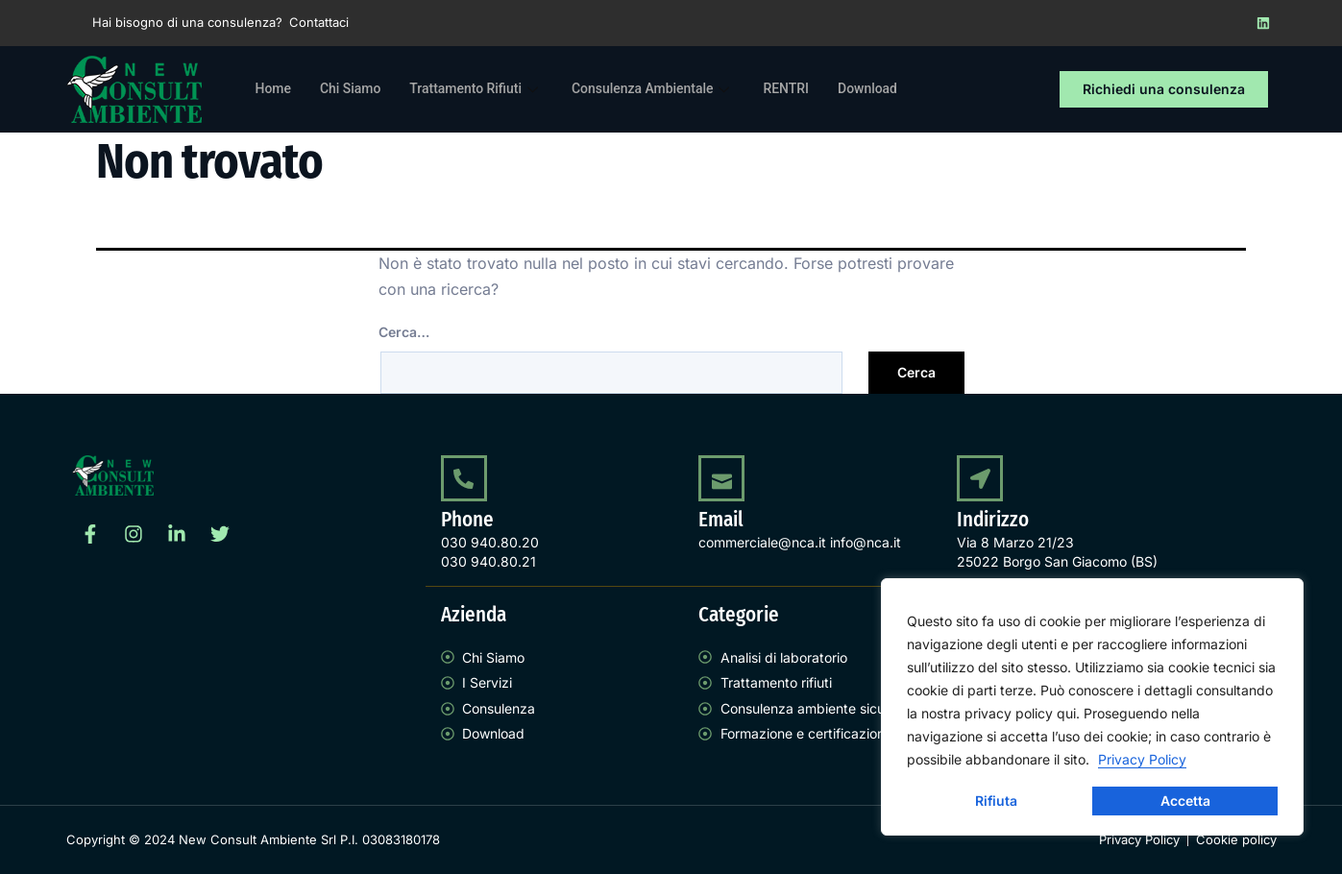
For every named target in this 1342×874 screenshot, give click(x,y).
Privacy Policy (1142, 759)
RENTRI (814, 89)
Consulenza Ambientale (675, 89)
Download (899, 89)
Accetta (1185, 800)
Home (275, 89)
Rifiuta (996, 800)
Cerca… (403, 332)
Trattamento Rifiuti (488, 89)
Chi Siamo (355, 89)
